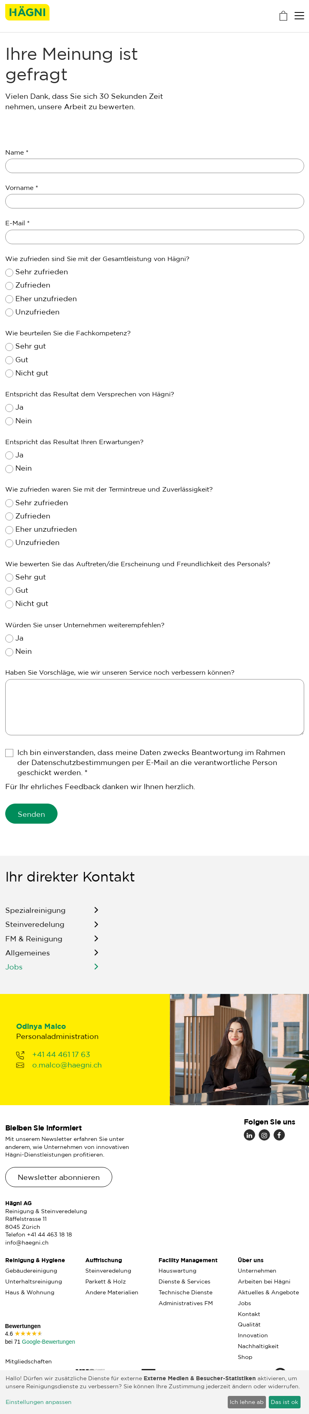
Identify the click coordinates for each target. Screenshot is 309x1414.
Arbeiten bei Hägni (264, 1281)
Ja (19, 407)
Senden (31, 814)
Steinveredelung (34, 929)
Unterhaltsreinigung (33, 1281)
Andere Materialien (111, 1292)
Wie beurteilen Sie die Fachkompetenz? (68, 333)
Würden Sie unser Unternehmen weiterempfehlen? (85, 624)
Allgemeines (27, 958)
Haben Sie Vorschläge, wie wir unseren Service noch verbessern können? (120, 672)
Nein (23, 420)
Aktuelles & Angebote (268, 1292)
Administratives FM (186, 1303)
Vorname (21, 187)
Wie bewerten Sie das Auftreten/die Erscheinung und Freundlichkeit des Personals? (137, 563)
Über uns (251, 1260)
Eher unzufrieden (46, 298)
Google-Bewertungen (48, 1342)
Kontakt (249, 1314)
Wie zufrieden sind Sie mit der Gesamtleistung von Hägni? (97, 258)
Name (17, 152)
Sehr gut (30, 346)
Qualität (249, 1324)
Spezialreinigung (35, 915)
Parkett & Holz (105, 1281)
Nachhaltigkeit (258, 1346)
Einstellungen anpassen (39, 1402)
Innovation (253, 1335)
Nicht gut (31, 373)
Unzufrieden (37, 312)
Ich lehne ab (247, 1402)
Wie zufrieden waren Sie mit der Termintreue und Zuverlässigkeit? (109, 489)
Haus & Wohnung (29, 1292)
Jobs (14, 972)
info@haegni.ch (27, 1242)
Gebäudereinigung (31, 1270)
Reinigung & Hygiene (35, 1260)
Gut (21, 359)
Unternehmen (257, 1270)
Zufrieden (32, 285)
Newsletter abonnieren (59, 1177)
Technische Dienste (185, 1292)
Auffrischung (103, 1260)
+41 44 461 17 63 (61, 1059)
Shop (245, 1357)
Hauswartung (177, 1270)
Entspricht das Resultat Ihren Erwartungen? (74, 441)
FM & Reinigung (33, 944)
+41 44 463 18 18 (49, 1234)
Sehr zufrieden (41, 271)
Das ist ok (284, 1402)
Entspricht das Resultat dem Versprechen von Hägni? (89, 394)
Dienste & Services (184, 1281)
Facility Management (188, 1260)
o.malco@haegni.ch (67, 1069)
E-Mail (17, 222)
